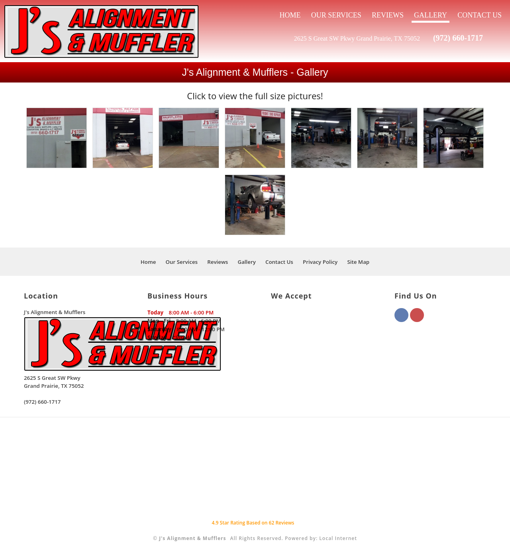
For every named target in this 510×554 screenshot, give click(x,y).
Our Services (336, 15)
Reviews (388, 15)
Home (290, 15)
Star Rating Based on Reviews (253, 522)
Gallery (430, 15)
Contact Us (479, 15)
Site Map (358, 261)
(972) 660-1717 (458, 37)
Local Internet (338, 538)
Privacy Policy (320, 261)
